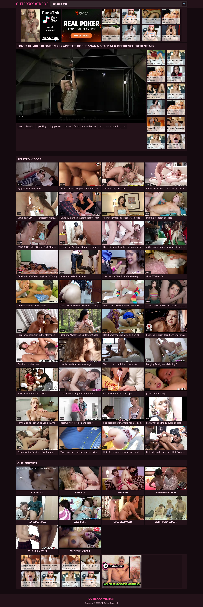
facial (76, 126)
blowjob (30, 126)
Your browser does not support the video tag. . (81, 86)
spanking (41, 126)
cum (124, 126)
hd (100, 126)
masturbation (89, 126)
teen (21, 126)
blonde (67, 126)
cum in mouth (112, 126)
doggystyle (55, 126)
